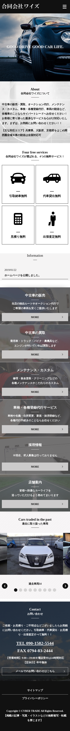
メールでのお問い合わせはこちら (35, 671)
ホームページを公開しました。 (22, 275)
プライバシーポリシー (35, 698)
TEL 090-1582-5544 (35, 643)
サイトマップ (35, 690)
